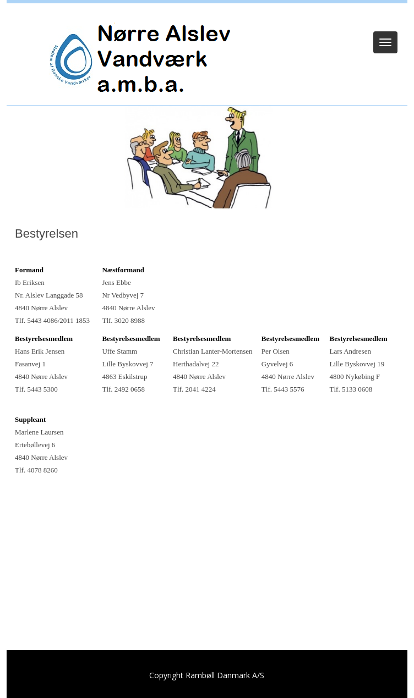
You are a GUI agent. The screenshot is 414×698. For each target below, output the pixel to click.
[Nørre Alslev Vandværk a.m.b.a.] (140, 57)
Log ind (207, 18)
